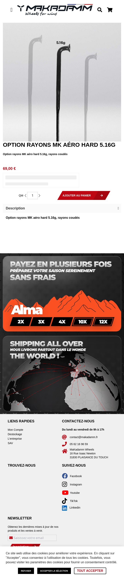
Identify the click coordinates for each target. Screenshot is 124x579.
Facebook (76, 476)
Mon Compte (15, 429)
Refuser (26, 571)
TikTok (74, 501)
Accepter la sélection (54, 571)
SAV (10, 443)
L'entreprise (15, 438)
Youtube (75, 492)
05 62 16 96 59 (79, 444)
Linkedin (71, 507)
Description (15, 208)
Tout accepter (90, 570)
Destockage (15, 434)
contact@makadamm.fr (84, 437)
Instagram (76, 484)
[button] (62, 208)
